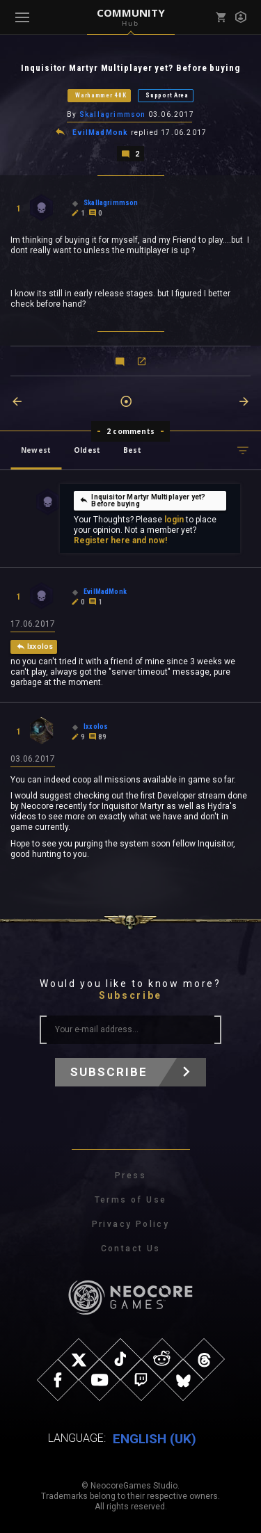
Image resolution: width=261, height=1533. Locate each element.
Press (130, 1175)
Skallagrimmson (112, 114)
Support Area (166, 95)
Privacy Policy (131, 1224)
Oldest (87, 450)
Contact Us (131, 1248)
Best (132, 450)
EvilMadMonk (100, 132)
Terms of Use (131, 1200)
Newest (36, 450)
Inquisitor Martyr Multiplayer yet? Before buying (142, 500)
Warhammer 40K (100, 95)
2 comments (130, 431)
